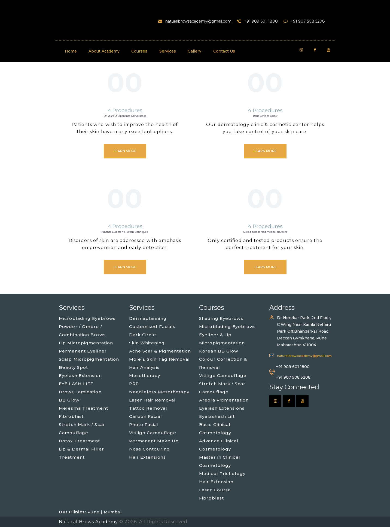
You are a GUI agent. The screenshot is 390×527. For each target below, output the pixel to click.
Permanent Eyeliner (83, 351)
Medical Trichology (222, 473)
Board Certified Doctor (265, 115)
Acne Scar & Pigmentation (160, 351)
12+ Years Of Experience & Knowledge (125, 115)
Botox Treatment (79, 440)
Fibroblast (71, 416)
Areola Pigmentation (224, 400)
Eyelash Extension (80, 375)
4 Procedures (125, 110)
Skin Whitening (147, 342)
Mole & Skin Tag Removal (159, 359)
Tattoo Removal (148, 408)
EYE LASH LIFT (76, 383)
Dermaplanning (148, 318)
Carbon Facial (145, 416)
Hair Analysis (144, 367)
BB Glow (69, 400)
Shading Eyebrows (221, 318)
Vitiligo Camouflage (152, 432)
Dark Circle (142, 334)
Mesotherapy (144, 375)
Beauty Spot (73, 367)
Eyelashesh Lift (217, 416)
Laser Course (215, 489)
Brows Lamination (80, 391)
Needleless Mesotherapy (159, 391)
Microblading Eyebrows (87, 318)
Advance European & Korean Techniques (125, 231)
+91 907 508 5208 (293, 377)
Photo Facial (144, 424)
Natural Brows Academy (89, 521)
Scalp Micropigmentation (89, 359)
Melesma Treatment (83, 408)
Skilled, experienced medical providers (265, 231)
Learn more (125, 151)
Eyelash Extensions (222, 408)
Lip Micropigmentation (86, 342)
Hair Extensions (147, 457)
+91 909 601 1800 (293, 366)
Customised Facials (152, 326)
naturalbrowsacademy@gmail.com (304, 356)
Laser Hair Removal (152, 400)
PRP (134, 383)
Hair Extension (216, 481)
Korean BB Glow (218, 351)
